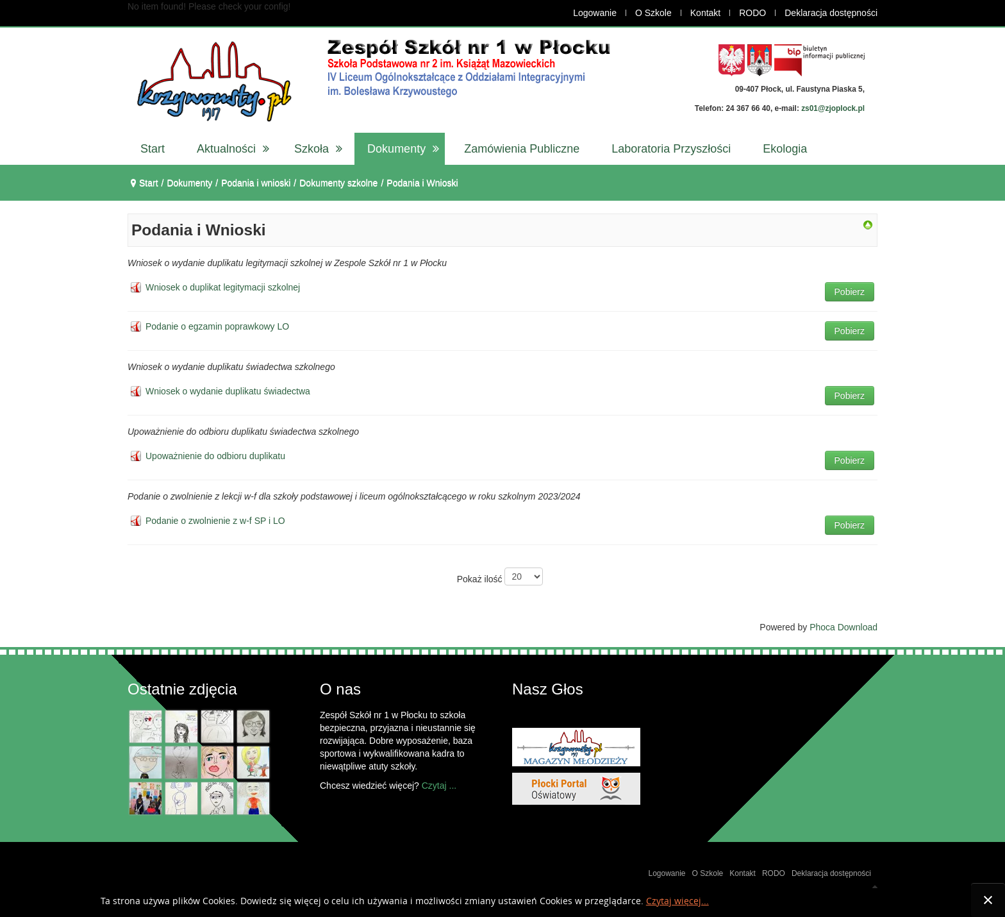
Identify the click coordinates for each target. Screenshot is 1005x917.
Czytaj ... (439, 785)
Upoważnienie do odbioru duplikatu (215, 456)
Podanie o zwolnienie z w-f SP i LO (215, 521)
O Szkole (653, 13)
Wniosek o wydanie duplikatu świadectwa (227, 391)
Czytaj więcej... (677, 901)
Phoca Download (843, 627)
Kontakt (705, 13)
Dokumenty (189, 183)
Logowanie (595, 13)
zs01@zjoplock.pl (833, 108)
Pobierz (850, 292)
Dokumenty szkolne (338, 183)
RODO (752, 13)
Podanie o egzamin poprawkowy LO (217, 326)
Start (148, 183)
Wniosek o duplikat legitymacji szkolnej (222, 287)
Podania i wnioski (255, 183)
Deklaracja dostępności (831, 13)
